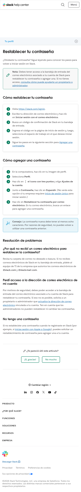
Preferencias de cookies (39, 467)
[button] (30, 359)
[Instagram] (31, 392)
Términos (20, 467)
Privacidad (7, 467)
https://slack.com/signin (32, 108)
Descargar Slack (11, 461)
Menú (74, 4)
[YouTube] (49, 392)
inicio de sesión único (56, 193)
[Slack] (38, 455)
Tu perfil (9, 41)
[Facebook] (37, 392)
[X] (43, 392)
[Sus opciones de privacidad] (19, 473)
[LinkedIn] (25, 392)
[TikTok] (55, 392)
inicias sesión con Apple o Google (33, 329)
